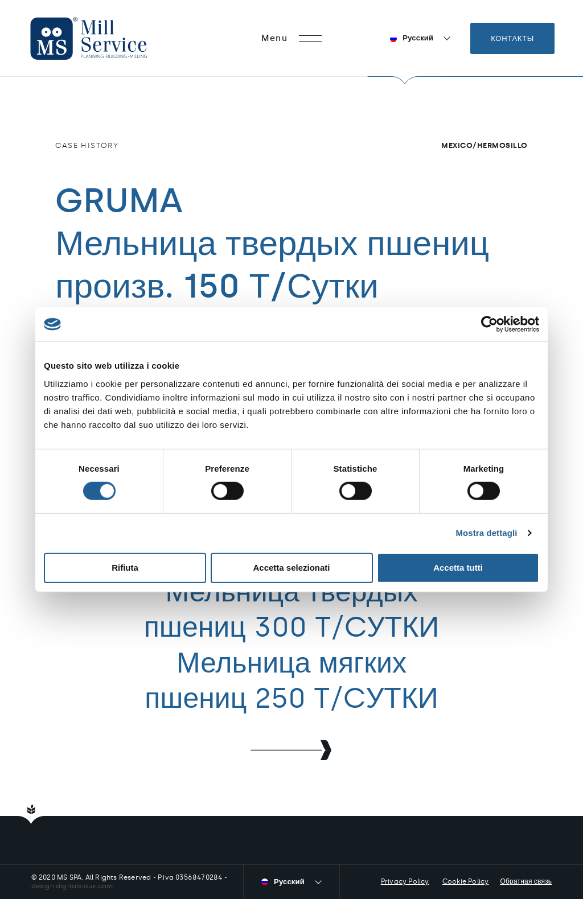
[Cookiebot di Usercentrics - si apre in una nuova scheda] (489, 324)
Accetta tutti (458, 567)
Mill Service (104, 38)
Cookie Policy (465, 881)
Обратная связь (526, 881)
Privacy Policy (405, 881)
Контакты (512, 38)
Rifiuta (125, 567)
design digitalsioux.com (72, 886)
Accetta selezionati (291, 567)
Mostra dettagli (486, 533)
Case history (86, 145)
